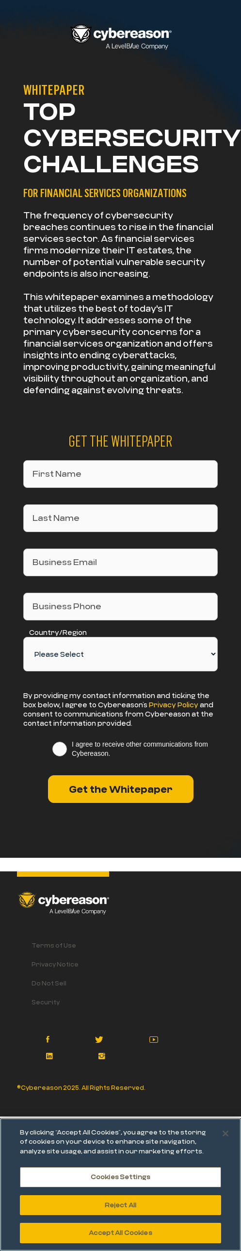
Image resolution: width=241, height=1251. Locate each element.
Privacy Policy (173, 705)
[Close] (225, 1133)
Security (46, 1002)
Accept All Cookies (120, 1232)
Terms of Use (54, 945)
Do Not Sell (49, 983)
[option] (120, 863)
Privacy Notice (55, 964)
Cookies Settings (120, 1177)
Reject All (120, 1205)
